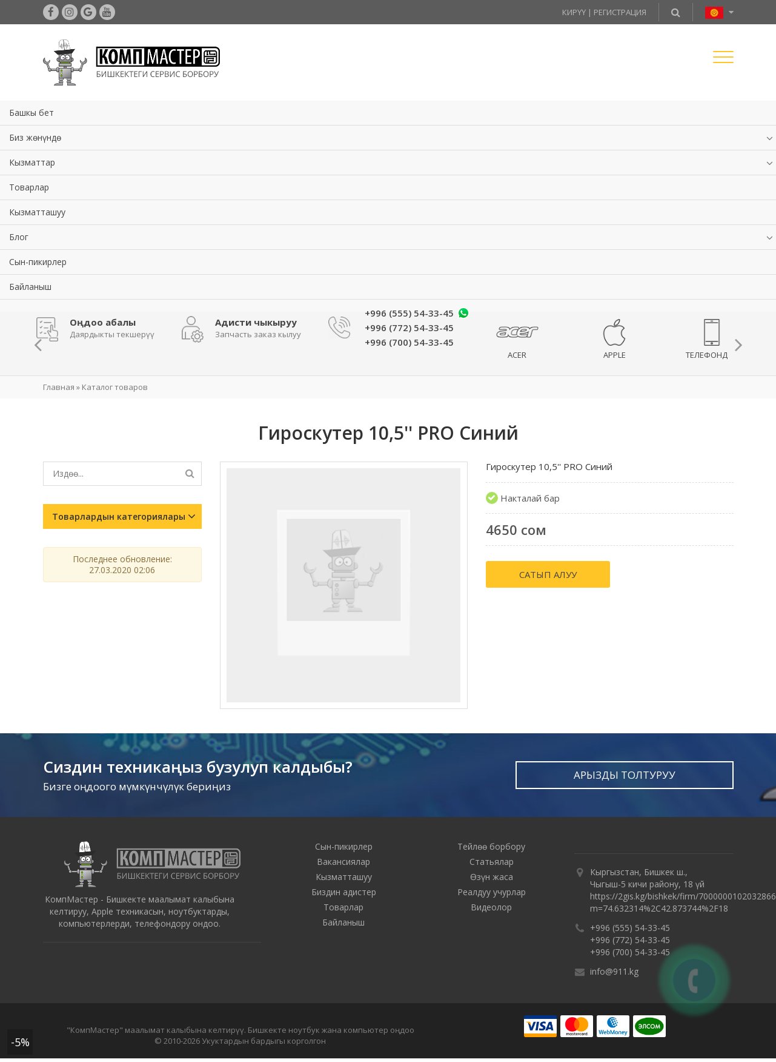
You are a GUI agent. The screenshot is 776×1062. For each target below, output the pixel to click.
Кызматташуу (37, 212)
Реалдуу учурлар (491, 892)
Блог (18, 237)
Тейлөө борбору (491, 846)
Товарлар (29, 187)
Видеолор (491, 907)
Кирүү (574, 12)
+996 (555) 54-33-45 (409, 313)
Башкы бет (31, 112)
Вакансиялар (343, 861)
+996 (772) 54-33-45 (630, 940)
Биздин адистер (343, 892)
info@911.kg (614, 971)
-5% (20, 1042)
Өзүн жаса (491, 876)
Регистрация (620, 12)
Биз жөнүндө (35, 137)
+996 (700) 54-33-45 (630, 952)
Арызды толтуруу (624, 775)
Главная (59, 386)
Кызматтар (32, 162)
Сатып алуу (548, 574)
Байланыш (30, 286)
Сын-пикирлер (38, 261)
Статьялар (491, 861)
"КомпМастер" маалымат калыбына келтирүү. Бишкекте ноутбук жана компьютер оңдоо (240, 1029)
